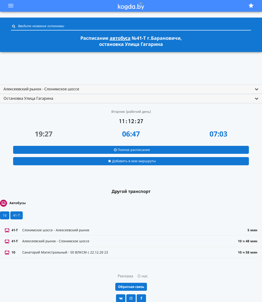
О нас (143, 276)
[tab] (131, 89)
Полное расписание (132, 149)
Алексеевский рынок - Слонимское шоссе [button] (41, 89)
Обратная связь (131, 286)
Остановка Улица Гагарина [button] (28, 98)
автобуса (120, 38)
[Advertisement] (131, 66)
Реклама (125, 276)
